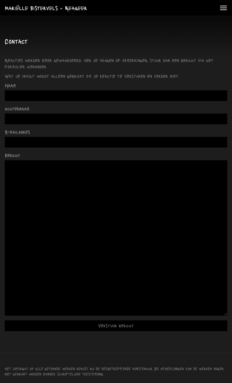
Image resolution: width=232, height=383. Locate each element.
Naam (10, 85)
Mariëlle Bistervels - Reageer (46, 7)
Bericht (12, 155)
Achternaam (17, 108)
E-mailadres (17, 132)
